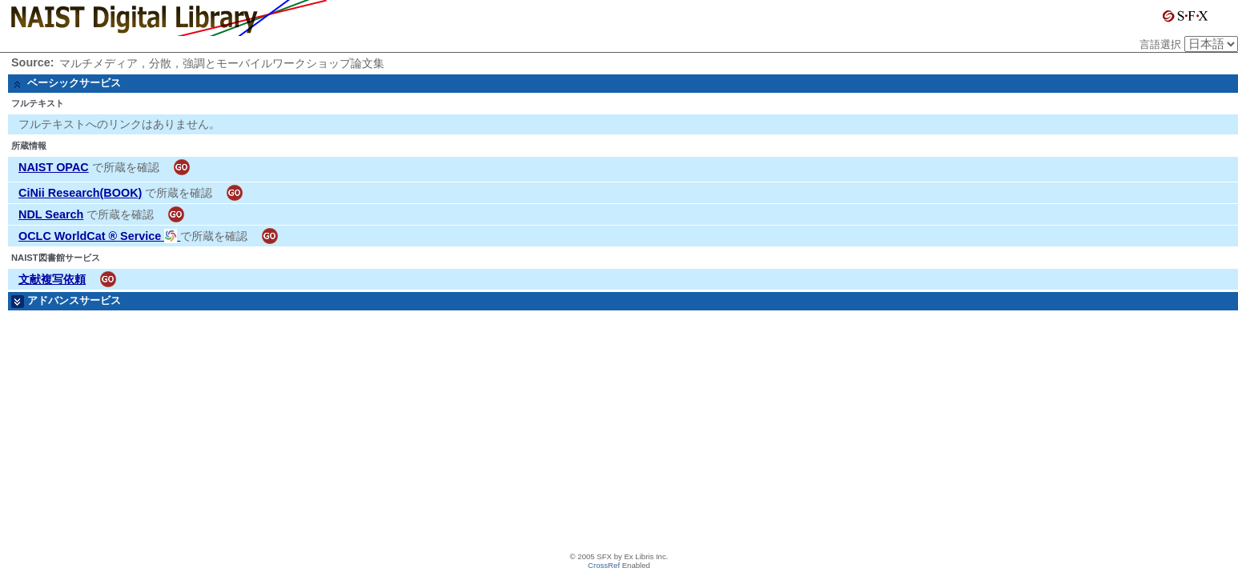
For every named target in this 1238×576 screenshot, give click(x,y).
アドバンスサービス (74, 300)
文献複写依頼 (52, 279)
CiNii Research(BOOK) (80, 192)
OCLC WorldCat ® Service (99, 236)
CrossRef (604, 565)
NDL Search (50, 214)
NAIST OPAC (53, 167)
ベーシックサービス (74, 83)
